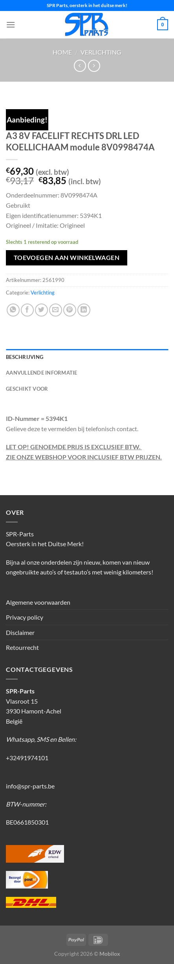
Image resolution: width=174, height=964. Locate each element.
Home (62, 52)
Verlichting (101, 52)
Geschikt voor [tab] (27, 389)
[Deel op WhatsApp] (13, 310)
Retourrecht (22, 647)
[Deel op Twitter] (41, 310)
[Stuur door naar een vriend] (55, 310)
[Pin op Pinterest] (69, 310)
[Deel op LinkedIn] (83, 310)
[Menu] (10, 24)
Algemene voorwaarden (38, 602)
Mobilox (109, 953)
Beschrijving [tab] (24, 357)
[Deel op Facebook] (27, 310)
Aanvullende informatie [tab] (41, 373)
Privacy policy (24, 617)
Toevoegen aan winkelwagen (67, 257)
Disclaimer (20, 632)
